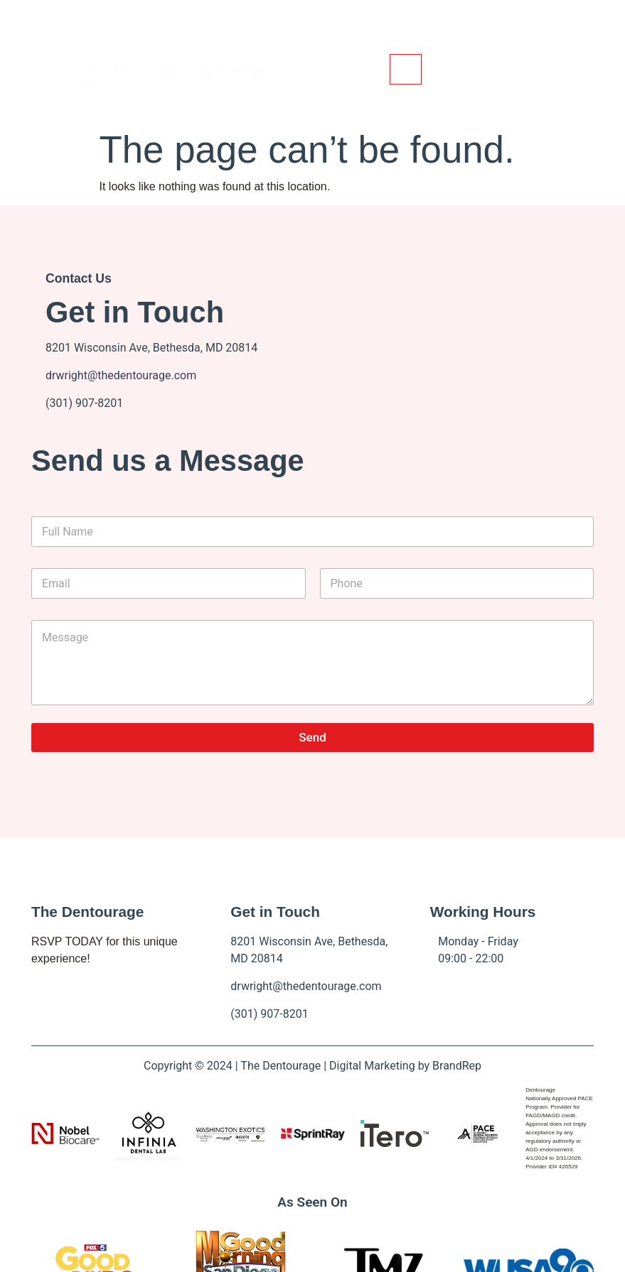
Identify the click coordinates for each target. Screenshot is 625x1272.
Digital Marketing (372, 1065)
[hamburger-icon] (406, 69)
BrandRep (456, 1065)
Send (312, 737)
